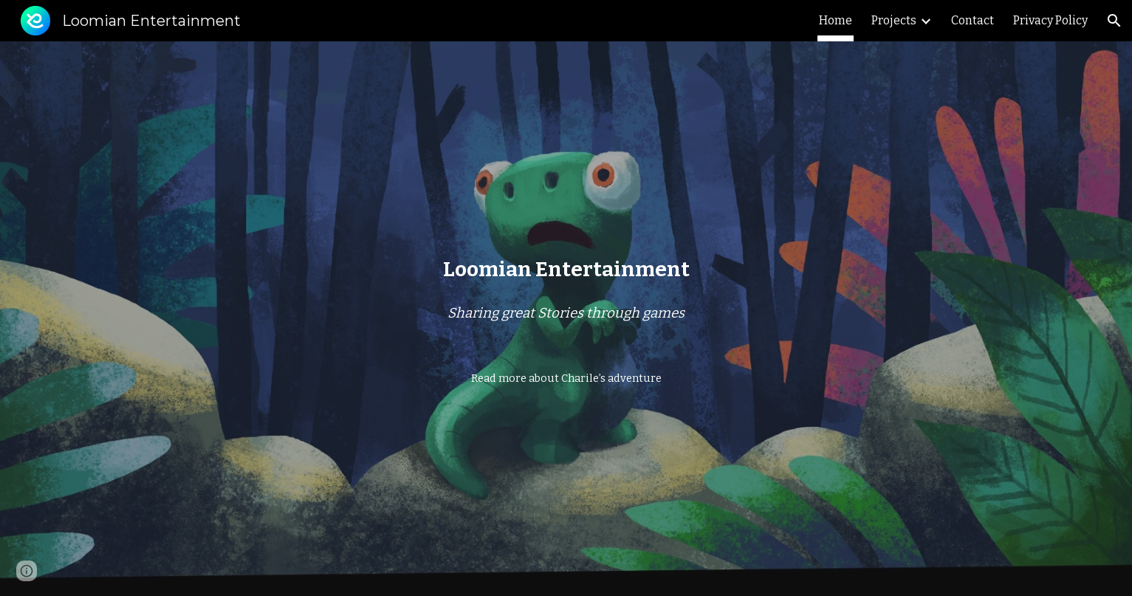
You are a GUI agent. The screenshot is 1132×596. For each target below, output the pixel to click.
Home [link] (835, 20)
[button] (1114, 20)
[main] (566, 269)
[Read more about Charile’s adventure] (566, 377)
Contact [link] (972, 20)
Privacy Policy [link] (1050, 20)
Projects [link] (893, 20)
